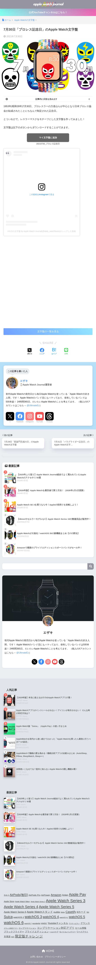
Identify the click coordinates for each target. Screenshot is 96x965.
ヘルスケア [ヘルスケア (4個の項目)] (54, 932)
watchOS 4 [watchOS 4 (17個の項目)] (51, 917)
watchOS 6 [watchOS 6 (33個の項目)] (14, 922)
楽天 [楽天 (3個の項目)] (12, 937)
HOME (48, 951)
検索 (90, 566)
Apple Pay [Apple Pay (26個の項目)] (77, 894)
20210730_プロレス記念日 (48, 144)
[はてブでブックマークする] (54, 351)
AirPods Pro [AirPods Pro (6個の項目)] (35, 895)
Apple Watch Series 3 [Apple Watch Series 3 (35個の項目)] (65, 900)
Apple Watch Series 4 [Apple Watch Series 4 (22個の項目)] (21, 907)
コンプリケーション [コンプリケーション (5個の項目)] (27, 928)
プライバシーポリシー (55, 957)
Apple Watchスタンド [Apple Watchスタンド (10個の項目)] (40, 912)
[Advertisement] (27, 259)
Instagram (30, 422)
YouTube (39, 422)
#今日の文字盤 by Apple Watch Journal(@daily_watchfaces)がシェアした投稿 (42, 231)
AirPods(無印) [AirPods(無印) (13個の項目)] (19, 895)
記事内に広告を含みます (46, 99)
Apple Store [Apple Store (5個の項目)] (9, 901)
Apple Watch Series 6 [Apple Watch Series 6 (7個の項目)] (15, 912)
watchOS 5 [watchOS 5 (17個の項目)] (77, 917)
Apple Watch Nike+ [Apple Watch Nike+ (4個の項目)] (22, 902)
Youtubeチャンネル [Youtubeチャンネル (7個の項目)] (58, 923)
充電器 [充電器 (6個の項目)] (7, 936)
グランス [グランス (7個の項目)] (85, 923)
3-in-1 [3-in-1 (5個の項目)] (6, 895)
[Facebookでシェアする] (41, 351)
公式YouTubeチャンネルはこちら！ (48, 12)
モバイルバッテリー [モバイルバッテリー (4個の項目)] (67, 932)
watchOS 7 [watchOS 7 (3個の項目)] (28, 923)
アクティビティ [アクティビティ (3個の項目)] (74, 923)
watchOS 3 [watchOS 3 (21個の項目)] (33, 917)
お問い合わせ (36, 957)
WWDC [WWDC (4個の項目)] (44, 923)
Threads (49, 422)
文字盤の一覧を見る (48, 331)
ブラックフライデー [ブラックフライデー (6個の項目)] (14, 932)
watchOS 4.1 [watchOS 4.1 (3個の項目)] (64, 917)
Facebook (19, 422)
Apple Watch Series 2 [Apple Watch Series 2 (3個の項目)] (38, 901)
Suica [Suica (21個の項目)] (8, 917)
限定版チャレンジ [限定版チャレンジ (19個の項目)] (29, 936)
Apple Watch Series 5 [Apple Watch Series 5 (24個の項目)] (56, 907)
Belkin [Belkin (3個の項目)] (63, 912)
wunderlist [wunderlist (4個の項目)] (36, 923)
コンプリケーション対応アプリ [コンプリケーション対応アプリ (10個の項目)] (55, 927)
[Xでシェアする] (29, 351)
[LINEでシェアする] (66, 351)
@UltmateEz (33, 405)
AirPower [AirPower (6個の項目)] (45, 895)
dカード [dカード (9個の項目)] (81, 912)
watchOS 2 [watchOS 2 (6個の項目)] (18, 917)
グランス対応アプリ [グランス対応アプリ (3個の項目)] (11, 928)
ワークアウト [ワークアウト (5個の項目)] (82, 932)
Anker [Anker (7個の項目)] (65, 895)
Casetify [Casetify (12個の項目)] (71, 912)
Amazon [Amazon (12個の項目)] (56, 894)
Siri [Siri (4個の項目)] (87, 912)
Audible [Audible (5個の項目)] (56, 912)
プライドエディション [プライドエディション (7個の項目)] (37, 931)
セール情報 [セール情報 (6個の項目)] (80, 928)
